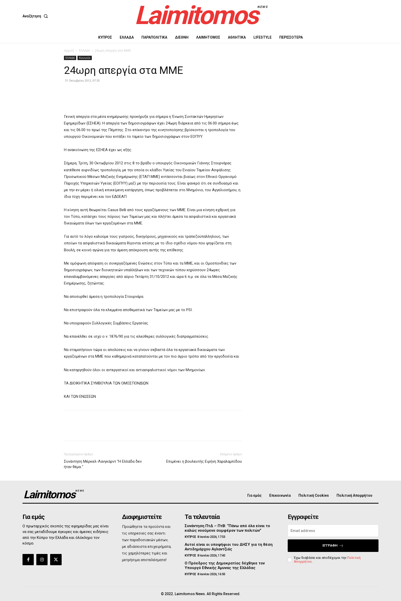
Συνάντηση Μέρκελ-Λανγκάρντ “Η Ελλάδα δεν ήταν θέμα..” (103, 464)
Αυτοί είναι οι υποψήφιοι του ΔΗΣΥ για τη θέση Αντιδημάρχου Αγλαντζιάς (229, 546)
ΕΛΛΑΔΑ (84, 50)
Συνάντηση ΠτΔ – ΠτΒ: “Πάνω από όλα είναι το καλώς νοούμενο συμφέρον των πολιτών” (227, 528)
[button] (36, 16)
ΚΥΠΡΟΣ (190, 537)
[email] (333, 531)
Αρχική (69, 50)
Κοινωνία (84, 58)
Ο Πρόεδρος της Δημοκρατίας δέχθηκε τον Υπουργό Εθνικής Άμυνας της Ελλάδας (225, 565)
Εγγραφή (333, 545)
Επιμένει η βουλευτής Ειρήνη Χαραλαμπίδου (204, 461)
